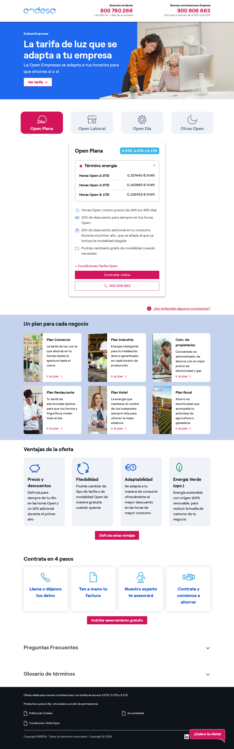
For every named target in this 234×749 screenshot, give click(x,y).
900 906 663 (193, 10)
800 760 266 (116, 10)
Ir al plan (53, 376)
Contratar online (117, 275)
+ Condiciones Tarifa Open (96, 266)
